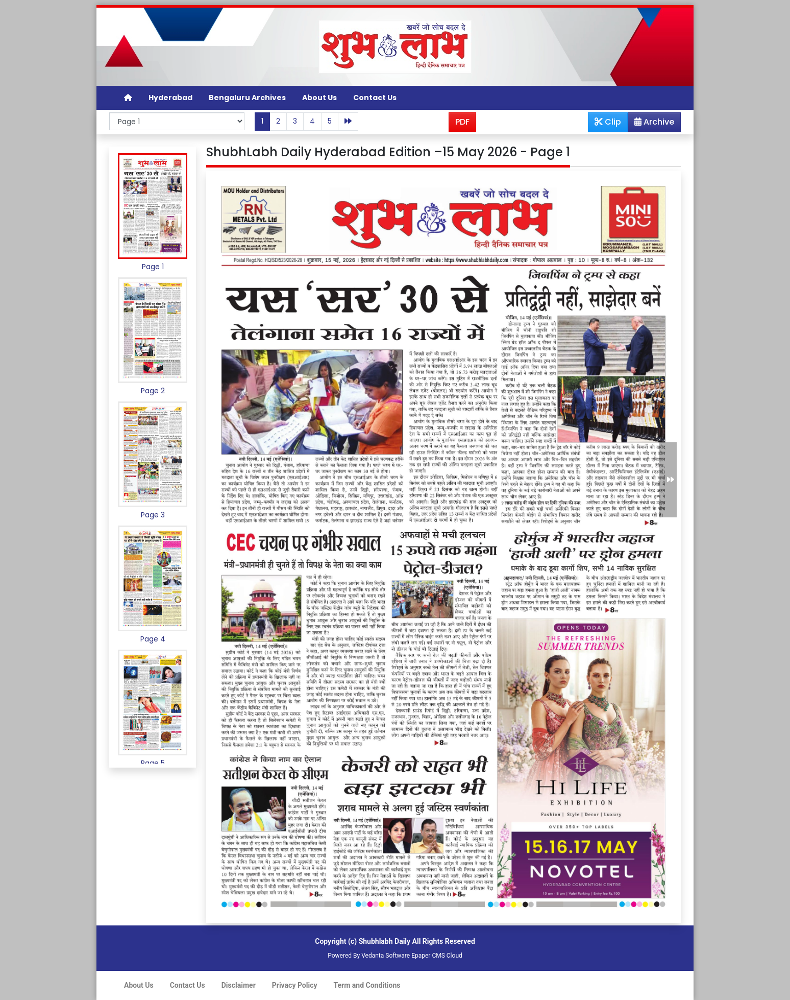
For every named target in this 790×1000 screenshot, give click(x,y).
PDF (462, 122)
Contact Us (375, 97)
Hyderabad (170, 97)
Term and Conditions (367, 985)
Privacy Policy (294, 985)
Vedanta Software (385, 955)
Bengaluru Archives (247, 97)
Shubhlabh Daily (384, 941)
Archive (651, 123)
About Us (319, 97)
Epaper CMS (428, 955)
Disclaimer (238, 985)
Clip (608, 122)
